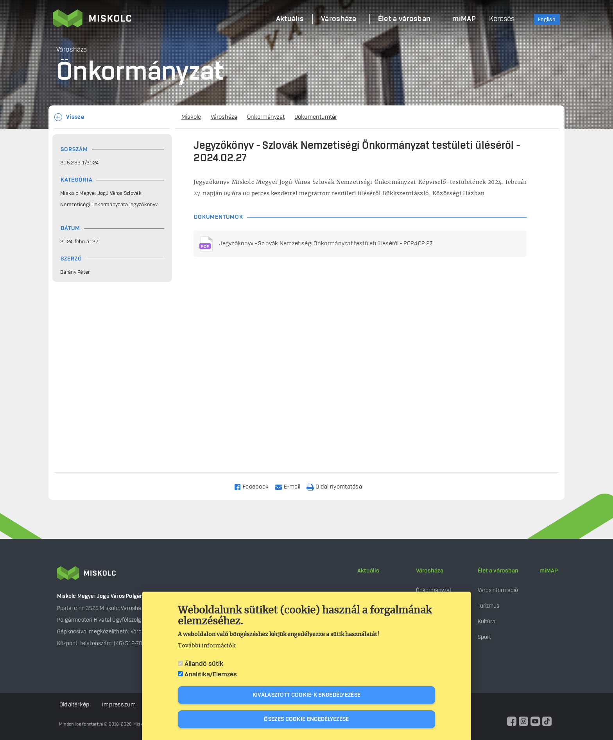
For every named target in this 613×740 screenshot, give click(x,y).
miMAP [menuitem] (464, 19)
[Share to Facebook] (255, 486)
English (547, 19)
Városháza (224, 117)
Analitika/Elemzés (211, 674)
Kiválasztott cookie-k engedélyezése (307, 695)
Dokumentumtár (315, 117)
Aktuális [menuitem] (290, 19)
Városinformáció (498, 590)
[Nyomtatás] (338, 486)
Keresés (501, 19)
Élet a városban (498, 571)
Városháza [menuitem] (338, 19)
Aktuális (368, 571)
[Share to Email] (291, 486)
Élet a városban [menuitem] (404, 19)
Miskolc (191, 117)
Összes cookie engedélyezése (306, 719)
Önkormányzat (266, 117)
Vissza (75, 117)
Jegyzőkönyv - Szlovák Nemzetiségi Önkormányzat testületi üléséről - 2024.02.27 (325, 244)
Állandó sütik (204, 663)
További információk (206, 646)
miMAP (549, 571)
